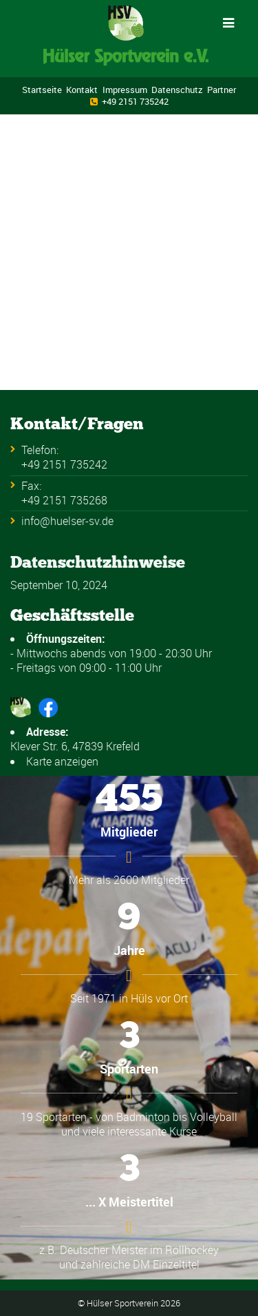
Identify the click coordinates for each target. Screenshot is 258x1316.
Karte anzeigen (62, 761)
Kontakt (82, 89)
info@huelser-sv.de (67, 520)
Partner (221, 89)
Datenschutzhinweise (97, 562)
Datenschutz (177, 89)
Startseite (42, 89)
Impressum (125, 89)
